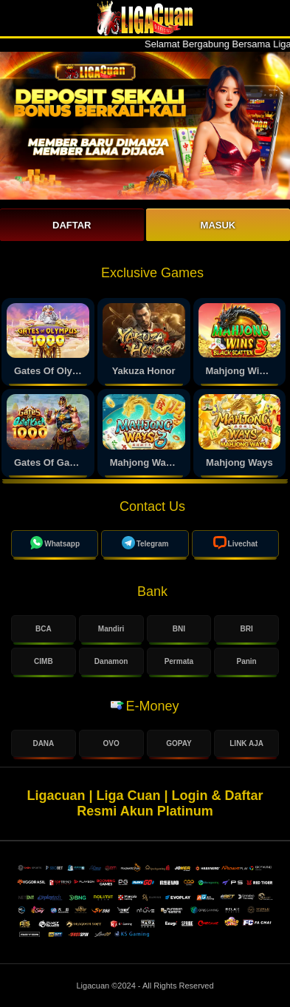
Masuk (218, 225)
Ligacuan (93, 985)
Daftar (71, 225)
